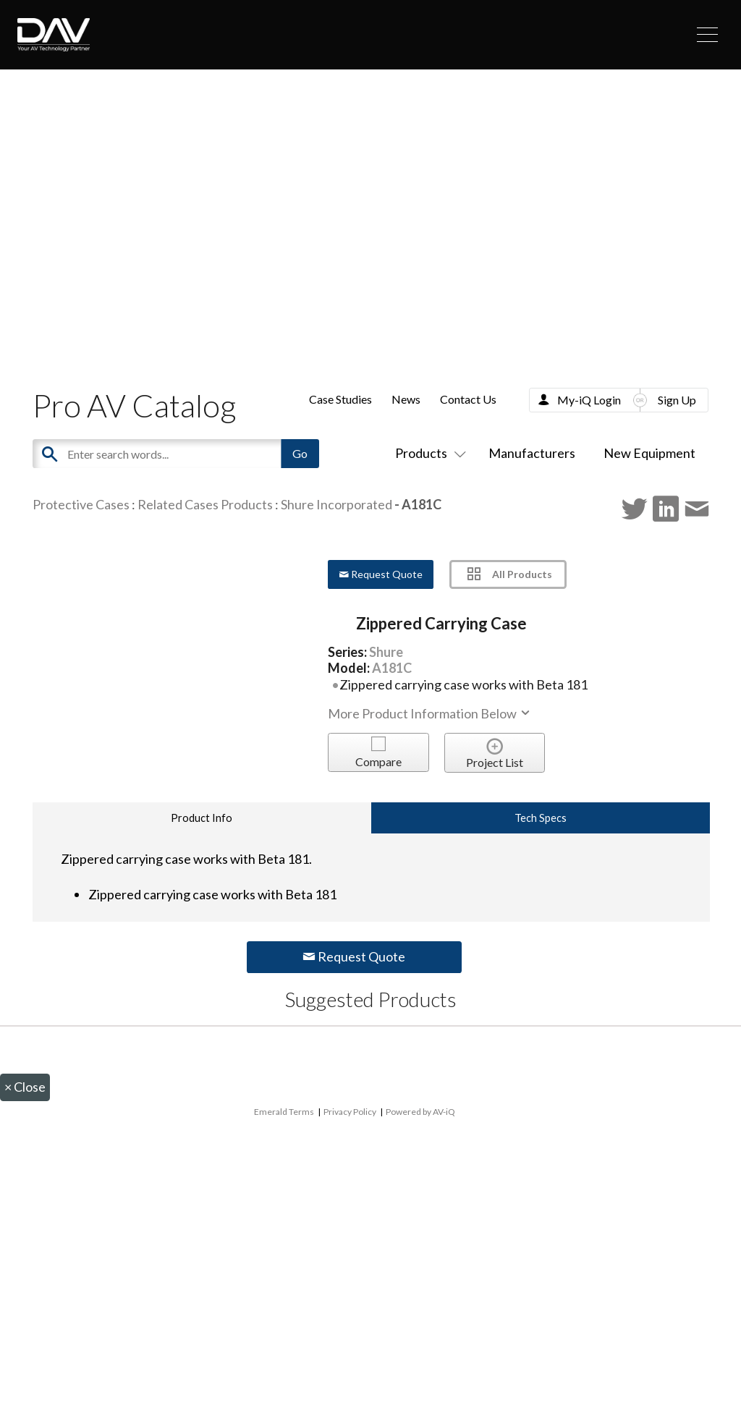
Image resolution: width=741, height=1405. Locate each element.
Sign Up (677, 400)
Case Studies (340, 399)
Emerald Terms (284, 1111)
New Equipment (649, 453)
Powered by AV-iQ (420, 1111)
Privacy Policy (349, 1111)
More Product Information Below (430, 713)
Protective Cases (81, 504)
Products (427, 453)
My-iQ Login (589, 400)
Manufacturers (531, 453)
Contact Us (468, 399)
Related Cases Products (205, 504)
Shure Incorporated (336, 504)
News (405, 399)
